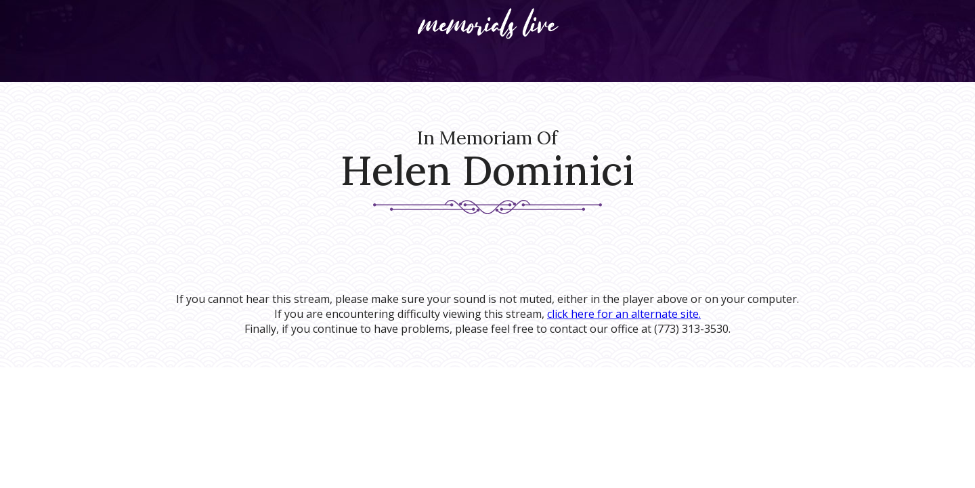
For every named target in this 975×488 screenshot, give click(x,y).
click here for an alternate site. (624, 313)
